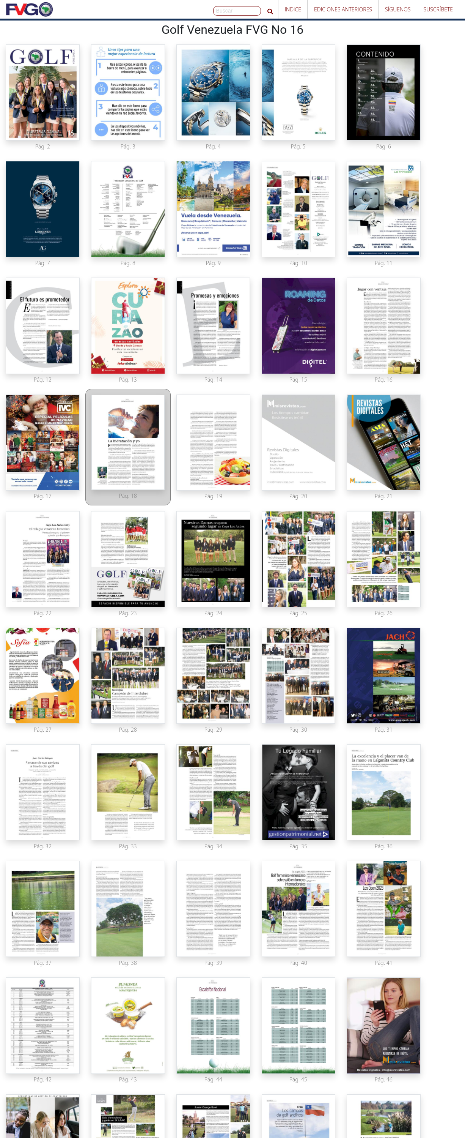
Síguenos (398, 9)
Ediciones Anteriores (343, 9)
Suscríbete (438, 9)
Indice (293, 9)
